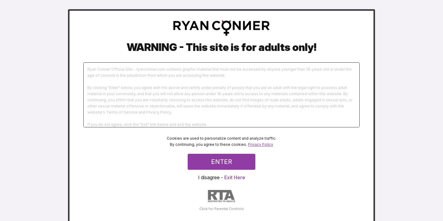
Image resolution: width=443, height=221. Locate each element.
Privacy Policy (260, 144)
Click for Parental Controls (221, 200)
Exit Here (234, 177)
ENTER (221, 161)
